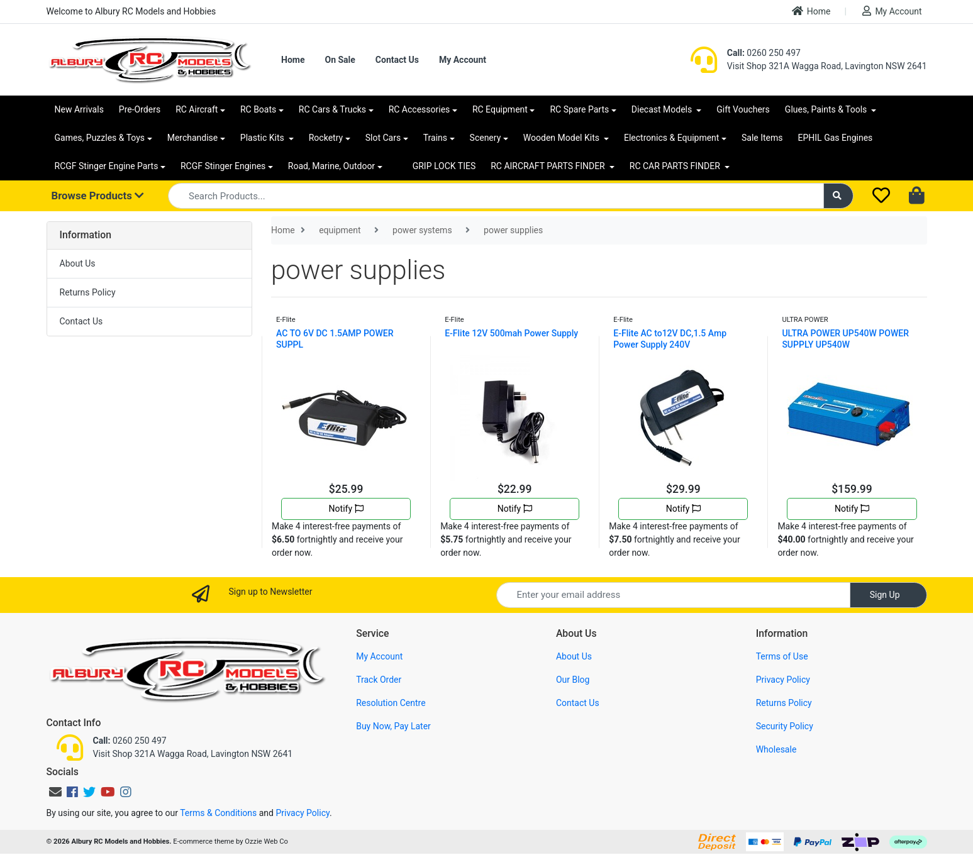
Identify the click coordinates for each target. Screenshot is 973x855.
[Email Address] (673, 595)
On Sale (340, 60)
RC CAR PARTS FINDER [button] (676, 166)
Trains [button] (435, 138)
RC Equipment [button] (500, 109)
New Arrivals (79, 109)
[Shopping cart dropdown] (918, 196)
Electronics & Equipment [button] (671, 138)
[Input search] (496, 196)
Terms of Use (782, 656)
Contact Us (397, 60)
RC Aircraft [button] (196, 109)
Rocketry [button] (326, 138)
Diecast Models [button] (662, 109)
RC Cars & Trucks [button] (332, 109)
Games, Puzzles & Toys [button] (100, 138)
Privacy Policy (783, 680)
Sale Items (762, 138)
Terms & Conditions (218, 813)
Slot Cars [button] (383, 138)
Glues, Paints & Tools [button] (827, 109)
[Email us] (55, 792)
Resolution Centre (390, 703)
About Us (78, 263)
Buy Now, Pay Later (393, 726)
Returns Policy (88, 292)
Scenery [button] (485, 138)
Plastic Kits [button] (263, 138)
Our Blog (573, 680)
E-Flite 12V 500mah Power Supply (511, 333)
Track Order (378, 680)
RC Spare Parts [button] (579, 109)
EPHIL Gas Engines (835, 138)
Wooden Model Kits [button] (562, 138)
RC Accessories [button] (419, 109)
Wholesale (776, 749)
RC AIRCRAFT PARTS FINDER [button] (549, 166)
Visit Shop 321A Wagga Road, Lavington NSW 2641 (827, 66)
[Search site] (838, 196)
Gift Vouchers (743, 109)
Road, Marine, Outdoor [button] (331, 166)
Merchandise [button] (192, 138)
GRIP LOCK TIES (444, 166)
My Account (891, 11)
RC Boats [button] (258, 109)
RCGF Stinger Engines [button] (223, 166)
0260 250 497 (764, 53)
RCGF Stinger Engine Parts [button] (106, 166)
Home (811, 11)
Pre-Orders (139, 109)
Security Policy (784, 726)
